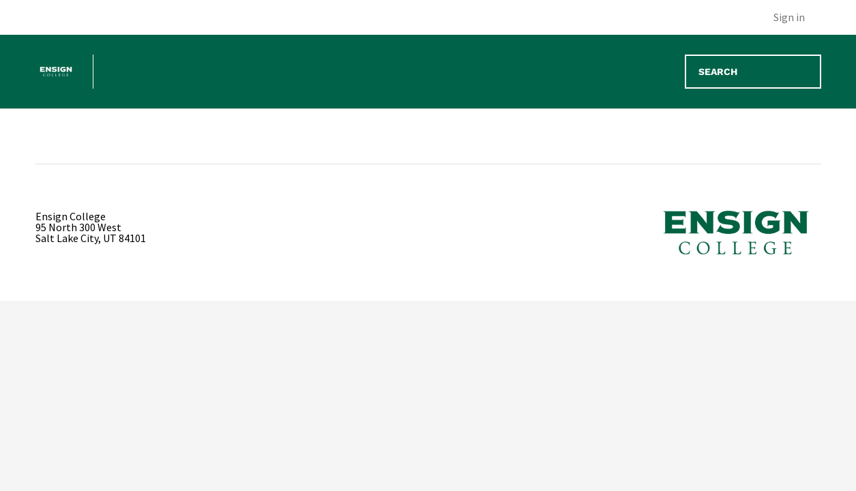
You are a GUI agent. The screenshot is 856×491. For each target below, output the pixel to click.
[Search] (753, 72)
